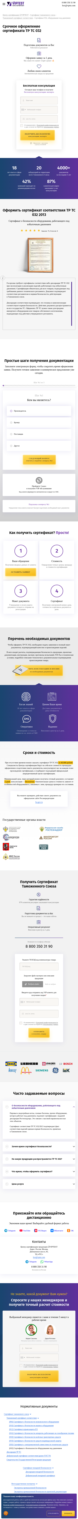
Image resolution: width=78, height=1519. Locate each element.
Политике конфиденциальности (13, 1505)
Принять (68, 1513)
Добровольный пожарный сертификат (40, 1479)
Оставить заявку (20, 573)
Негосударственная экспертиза (23, 1487)
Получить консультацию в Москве (44, 672)
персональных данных (51, 127)
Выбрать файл (33, 985)
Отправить (39, 1034)
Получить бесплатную (37, 135)
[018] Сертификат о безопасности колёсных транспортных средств (35, 1440)
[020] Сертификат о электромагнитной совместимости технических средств (38, 1448)
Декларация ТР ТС (14, 1455)
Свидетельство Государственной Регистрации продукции (29, 1463)
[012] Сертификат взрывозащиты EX (23, 1433)
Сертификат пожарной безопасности (37, 1471)
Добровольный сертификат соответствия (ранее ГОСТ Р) (29, 1459)
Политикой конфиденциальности (48, 125)
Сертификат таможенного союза (16, 1417)
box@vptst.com (68, 5)
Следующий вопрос (39, 460)
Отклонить (53, 1513)
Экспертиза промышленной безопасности (30, 1491)
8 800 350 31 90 (68, 2)
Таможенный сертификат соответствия (22, 1421)
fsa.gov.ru (39, 803)
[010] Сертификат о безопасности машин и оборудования (31, 1429)
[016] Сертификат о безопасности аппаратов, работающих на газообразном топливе (41, 1437)
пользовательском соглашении (36, 1505)
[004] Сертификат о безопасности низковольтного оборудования (34, 1425)
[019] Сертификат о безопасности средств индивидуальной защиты (35, 1444)
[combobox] (23, 110)
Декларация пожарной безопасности (40, 1475)
